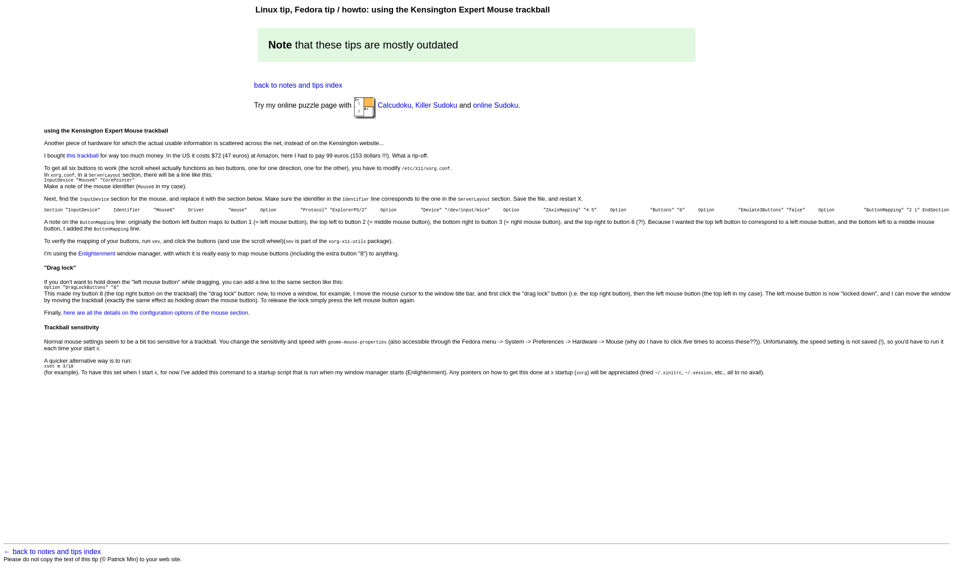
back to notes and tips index (298, 85)
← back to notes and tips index (52, 561)
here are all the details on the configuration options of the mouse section (156, 316)
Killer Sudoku (436, 105)
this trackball (83, 155)
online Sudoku (495, 105)
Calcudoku (395, 105)
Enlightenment (96, 256)
